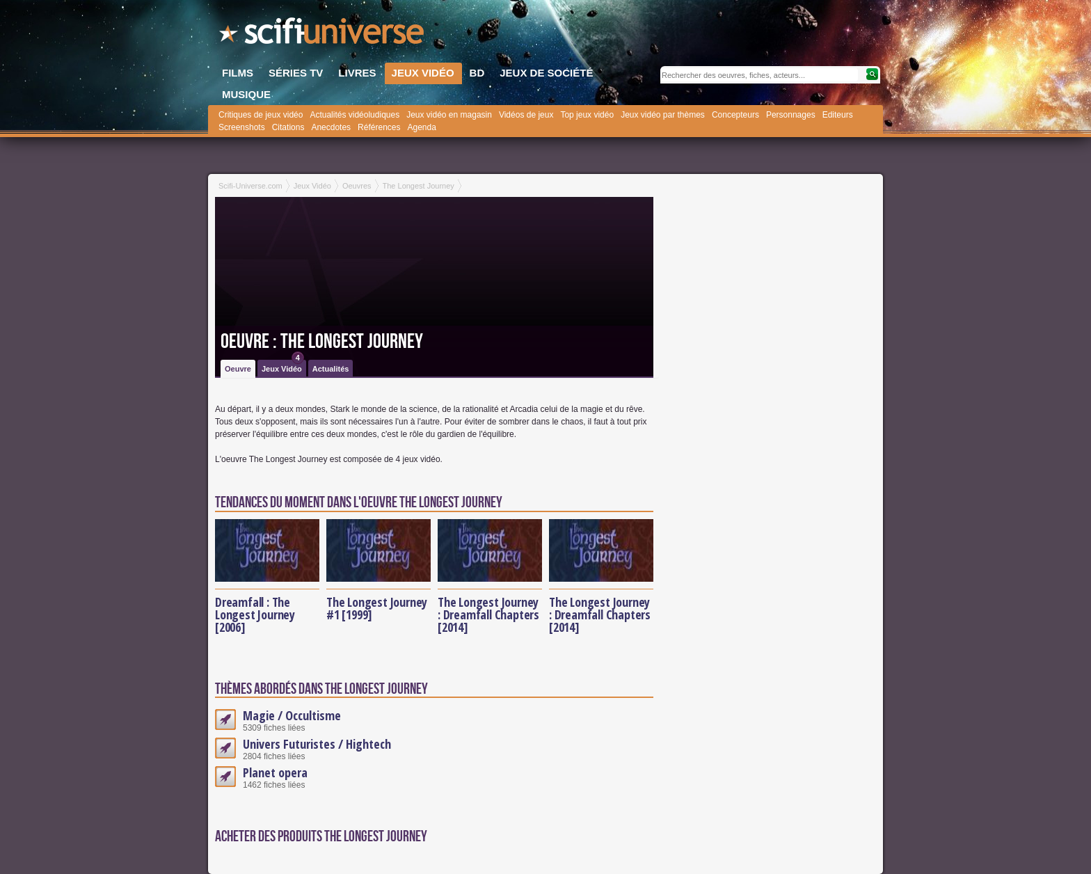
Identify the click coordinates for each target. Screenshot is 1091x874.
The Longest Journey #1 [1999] (376, 608)
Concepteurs (735, 115)
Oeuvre (238, 369)
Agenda (421, 127)
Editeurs (837, 115)
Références (379, 127)
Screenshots (241, 127)
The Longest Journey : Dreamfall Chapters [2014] (488, 614)
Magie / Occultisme (292, 715)
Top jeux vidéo (587, 115)
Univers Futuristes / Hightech (317, 744)
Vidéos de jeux (526, 115)
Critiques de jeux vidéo (260, 115)
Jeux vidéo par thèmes (663, 115)
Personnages (790, 115)
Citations (288, 127)
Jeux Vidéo (283, 366)
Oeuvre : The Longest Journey (322, 341)
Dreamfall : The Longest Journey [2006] (255, 614)
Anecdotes (331, 127)
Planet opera (275, 772)
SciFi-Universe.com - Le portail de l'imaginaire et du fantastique (323, 34)
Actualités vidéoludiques (354, 115)
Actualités (330, 369)
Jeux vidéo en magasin (449, 115)
